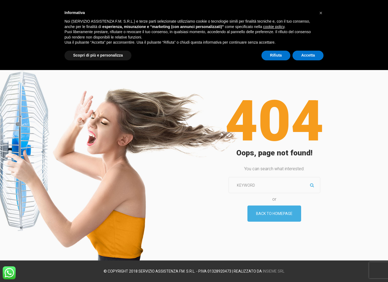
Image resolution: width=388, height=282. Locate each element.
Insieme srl (273, 271)
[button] (320, 13)
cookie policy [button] (273, 27)
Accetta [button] (308, 55)
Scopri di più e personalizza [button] (98, 55)
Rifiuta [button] (276, 55)
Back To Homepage (274, 213)
